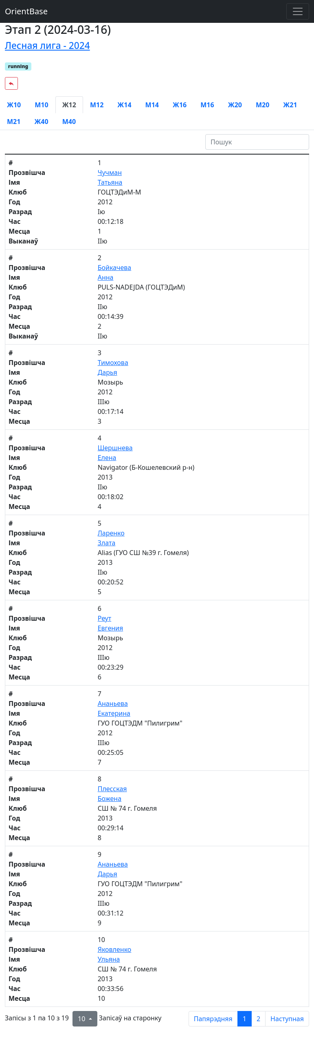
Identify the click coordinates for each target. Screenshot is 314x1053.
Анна (106, 277)
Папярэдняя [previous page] (213, 1018)
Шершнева (115, 447)
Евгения (110, 628)
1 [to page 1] (244, 1018)
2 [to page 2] (258, 1018)
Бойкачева (115, 267)
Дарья (107, 372)
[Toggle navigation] (297, 11)
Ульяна (109, 959)
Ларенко (111, 533)
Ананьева (113, 703)
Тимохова (113, 362)
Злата (107, 542)
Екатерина (114, 713)
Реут (104, 618)
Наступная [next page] (287, 1018)
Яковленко (115, 949)
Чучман (110, 172)
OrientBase (26, 11)
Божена (109, 798)
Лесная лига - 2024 (47, 45)
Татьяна (110, 182)
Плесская (112, 788)
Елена (107, 457)
